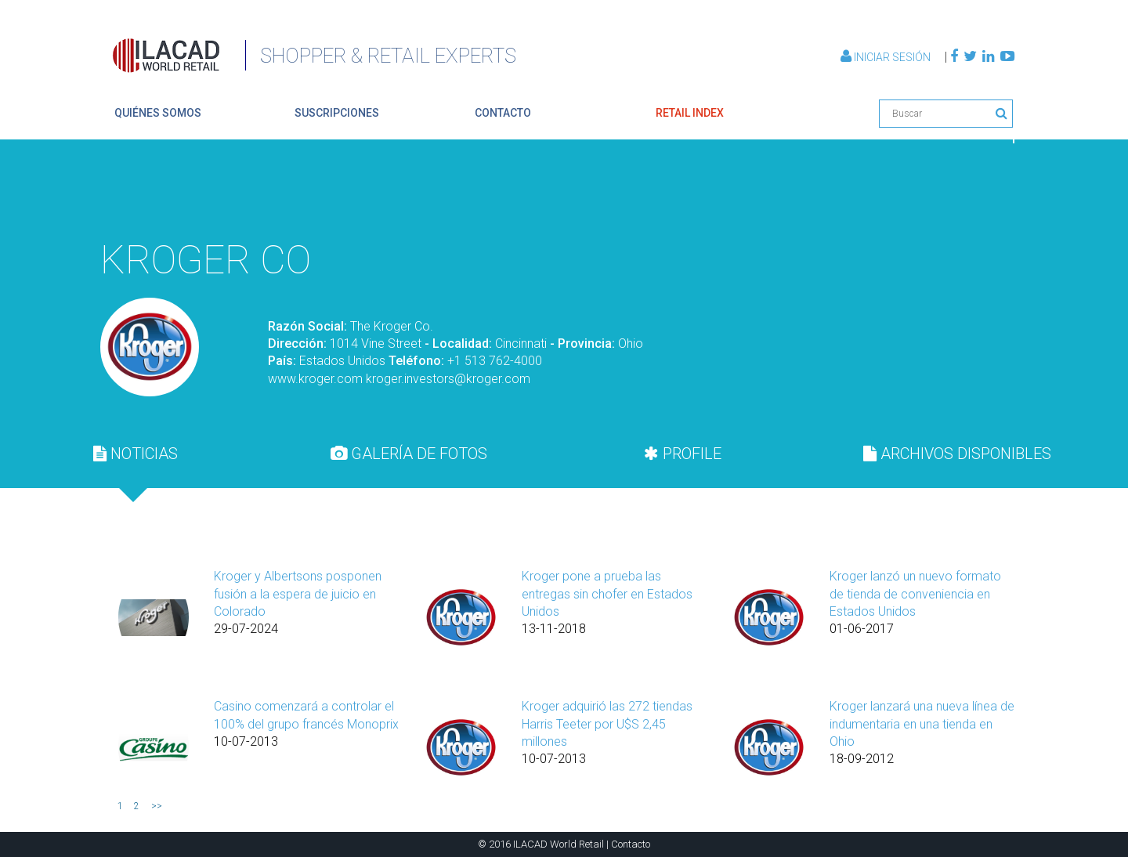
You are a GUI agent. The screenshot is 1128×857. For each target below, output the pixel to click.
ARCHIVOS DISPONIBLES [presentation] (957, 453)
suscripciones (337, 113)
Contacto (630, 844)
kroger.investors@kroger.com (448, 378)
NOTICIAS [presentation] (135, 453)
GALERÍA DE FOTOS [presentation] (409, 453)
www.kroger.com (315, 378)
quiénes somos (157, 113)
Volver (978, 192)
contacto (503, 113)
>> (156, 806)
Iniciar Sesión (887, 57)
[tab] (135, 454)
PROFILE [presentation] (682, 453)
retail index (690, 113)
